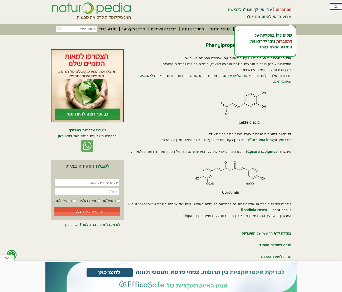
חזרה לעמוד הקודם (276, 256)
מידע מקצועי (133, 29)
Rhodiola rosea (254, 210)
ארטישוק (196, 151)
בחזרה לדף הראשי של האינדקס (266, 233)
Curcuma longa (262, 140)
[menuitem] (220, 29)
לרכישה (234, 9)
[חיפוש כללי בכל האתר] (76, 29)
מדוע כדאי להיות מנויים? (269, 16)
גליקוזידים (232, 75)
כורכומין (284, 140)
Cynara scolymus (262, 151)
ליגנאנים (146, 75)
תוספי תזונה (220, 29)
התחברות (283, 9)
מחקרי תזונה (193, 29)
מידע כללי (107, 29)
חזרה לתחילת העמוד (275, 245)
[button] (59, 28)
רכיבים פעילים (163, 29)
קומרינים (281, 81)
